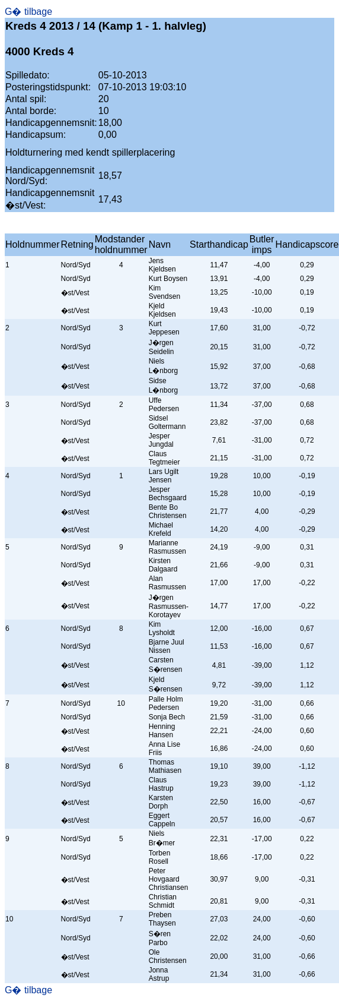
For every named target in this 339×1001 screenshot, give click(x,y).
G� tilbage (28, 12)
